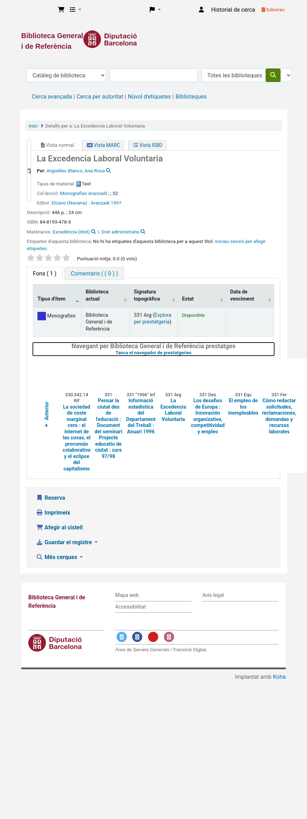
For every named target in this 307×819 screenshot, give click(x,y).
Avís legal (213, 595)
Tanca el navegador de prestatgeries (192, 352)
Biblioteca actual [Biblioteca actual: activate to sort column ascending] (96, 295)
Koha (279, 676)
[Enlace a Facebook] (137, 637)
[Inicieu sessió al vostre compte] (201, 10)
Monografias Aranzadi (83, 193)
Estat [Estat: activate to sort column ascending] (188, 299)
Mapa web (126, 595)
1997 (116, 203)
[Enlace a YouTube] (153, 637)
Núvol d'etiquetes (149, 96)
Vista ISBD (148, 145)
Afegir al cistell (59, 527)
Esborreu (272, 9)
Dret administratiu (120, 232)
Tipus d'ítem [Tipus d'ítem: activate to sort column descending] (51, 299)
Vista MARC (103, 145)
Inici (33, 126)
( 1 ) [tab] (45, 273)
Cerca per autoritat (100, 96)
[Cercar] (273, 75)
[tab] (94, 273)
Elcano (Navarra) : (70, 203)
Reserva (50, 497)
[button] (61, 10)
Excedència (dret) (71, 232)
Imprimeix (53, 512)
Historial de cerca (233, 9)
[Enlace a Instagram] (169, 637)
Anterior (46, 416)
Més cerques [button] (57, 557)
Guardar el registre (64, 542)
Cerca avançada (52, 96)
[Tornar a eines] (286, 797)
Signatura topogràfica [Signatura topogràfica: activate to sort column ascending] (147, 295)
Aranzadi (100, 203)
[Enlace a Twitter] (121, 637)
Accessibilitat (130, 607)
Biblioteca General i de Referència (37, 10)
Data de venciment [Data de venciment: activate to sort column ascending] (242, 295)
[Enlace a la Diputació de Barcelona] (153, 39)
